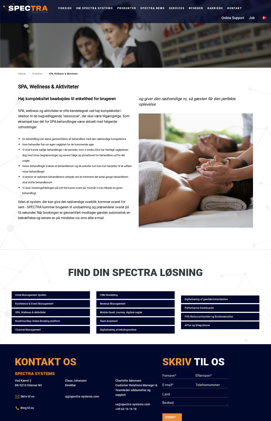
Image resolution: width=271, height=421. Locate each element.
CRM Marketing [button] (109, 295)
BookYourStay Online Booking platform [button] (37, 321)
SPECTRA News (152, 8)
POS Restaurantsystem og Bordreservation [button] (209, 316)
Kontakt (234, 8)
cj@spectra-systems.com (82, 396)
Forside (65, 8)
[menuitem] (65, 8)
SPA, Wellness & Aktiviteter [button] (30, 312)
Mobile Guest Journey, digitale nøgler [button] (121, 312)
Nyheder (196, 8)
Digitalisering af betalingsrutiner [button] (118, 329)
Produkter (126, 8)
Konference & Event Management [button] (34, 303)
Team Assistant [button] (109, 321)
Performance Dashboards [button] (199, 307)
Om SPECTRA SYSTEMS (94, 8)
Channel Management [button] (28, 329)
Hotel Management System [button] (30, 295)
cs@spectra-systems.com (132, 404)
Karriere (215, 8)
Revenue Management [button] (112, 303)
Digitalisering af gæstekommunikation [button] (206, 299)
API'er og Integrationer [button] (197, 325)
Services (177, 8)
